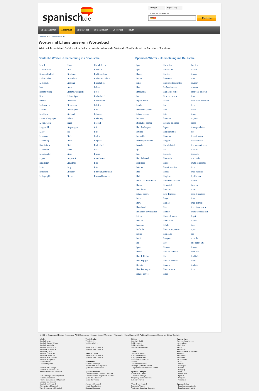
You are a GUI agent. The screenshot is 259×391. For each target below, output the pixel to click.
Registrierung (172, 7)
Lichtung (71, 83)
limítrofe (140, 229)
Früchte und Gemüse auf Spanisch (52, 380)
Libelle (43, 65)
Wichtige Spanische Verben (141, 366)
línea (193, 198)
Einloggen (153, 7)
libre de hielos (142, 256)
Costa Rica (182, 349)
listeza (139, 216)
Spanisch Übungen (138, 372)
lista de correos (143, 274)
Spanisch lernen (48, 29)
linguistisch (45, 145)
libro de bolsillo (143, 158)
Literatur (71, 171)
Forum (131, 29)
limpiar (194, 74)
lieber (96, 91)
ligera (138, 247)
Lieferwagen (45, 123)
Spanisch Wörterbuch (48, 347)
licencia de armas (171, 123)
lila (68, 131)
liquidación (196, 176)
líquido (166, 203)
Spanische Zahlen (138, 341)
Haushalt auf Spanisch (48, 384)
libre (165, 242)
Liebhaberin (45, 105)
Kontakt (61, 335)
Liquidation (99, 158)
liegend (97, 123)
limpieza (167, 176)
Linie (69, 145)
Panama (181, 368)
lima (193, 96)
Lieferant (71, 114)
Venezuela (182, 380)
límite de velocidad (199, 211)
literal (138, 238)
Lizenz (70, 176)
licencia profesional (144, 140)
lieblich (97, 105)
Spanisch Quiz (54, 370)
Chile (180, 347)
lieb (41, 87)
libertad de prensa (144, 123)
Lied (96, 109)
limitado (194, 265)
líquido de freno (170, 91)
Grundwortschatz (46, 361)
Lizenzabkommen (102, 176)
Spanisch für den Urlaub (49, 343)
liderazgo (140, 225)
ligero (193, 229)
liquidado (167, 234)
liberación (167, 158)
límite (166, 163)
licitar (138, 83)
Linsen (97, 154)
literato (166, 211)
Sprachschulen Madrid (186, 388)
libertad (194, 149)
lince (193, 167)
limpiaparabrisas (198, 127)
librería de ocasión (171, 180)
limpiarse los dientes (172, 83)
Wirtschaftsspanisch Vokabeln (51, 372)
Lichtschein (72, 78)
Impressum (69, 335)
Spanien (181, 376)
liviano (166, 247)
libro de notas (197, 136)
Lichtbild (98, 69)
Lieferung (98, 118)
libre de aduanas (170, 260)
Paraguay (181, 370)
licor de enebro (170, 96)
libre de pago (142, 260)
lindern (97, 136)
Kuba (180, 361)
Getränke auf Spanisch (48, 382)
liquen (166, 127)
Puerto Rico (182, 374)
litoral (166, 171)
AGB (77, 335)
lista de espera (142, 194)
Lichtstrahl (44, 83)
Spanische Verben (92, 380)
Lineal (70, 140)
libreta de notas (170, 216)
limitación (140, 136)
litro (192, 131)
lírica (138, 198)
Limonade (44, 136)
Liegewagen (72, 127)
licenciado (195, 158)
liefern (70, 118)
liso (192, 234)
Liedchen (44, 114)
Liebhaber (71, 100)
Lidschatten (99, 83)
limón (193, 114)
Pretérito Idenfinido (139, 364)
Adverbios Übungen (138, 376)
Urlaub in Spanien (46, 364)
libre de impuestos (171, 229)
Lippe (42, 158)
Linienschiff (45, 149)
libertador (195, 154)
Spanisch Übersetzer (47, 353)
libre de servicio (170, 251)
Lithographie (45, 176)
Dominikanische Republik (188, 351)
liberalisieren (100, 65)
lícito (193, 269)
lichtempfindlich (47, 74)
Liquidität (71, 163)
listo (193, 225)
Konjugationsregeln (138, 355)
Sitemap (93, 335)
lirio (165, 114)
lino (165, 109)
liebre (193, 123)
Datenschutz (84, 335)
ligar (138, 65)
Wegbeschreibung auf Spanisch (143, 388)
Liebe (69, 87)
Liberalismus (45, 69)
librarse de (168, 69)
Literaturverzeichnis (103, 171)
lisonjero (167, 238)
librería (139, 185)
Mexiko (181, 364)
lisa (137, 242)
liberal (70, 65)
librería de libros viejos (146, 180)
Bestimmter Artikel (138, 374)
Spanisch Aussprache (47, 359)
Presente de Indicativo (140, 359)
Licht (69, 69)
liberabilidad (169, 145)
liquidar (194, 83)
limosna (194, 87)
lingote (194, 216)
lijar (138, 69)
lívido (193, 260)
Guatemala (182, 355)
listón (193, 109)
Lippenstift (72, 158)
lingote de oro (142, 100)
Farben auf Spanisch (47, 378)
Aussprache (152, 335)
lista (165, 207)
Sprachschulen (101, 29)
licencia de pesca (198, 207)
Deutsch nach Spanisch (94, 347)
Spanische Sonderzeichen (95, 368)
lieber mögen (73, 96)
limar (193, 78)
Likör (42, 131)
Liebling (43, 109)
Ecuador (181, 353)
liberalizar (167, 65)
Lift (96, 127)
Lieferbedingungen (48, 118)
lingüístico (195, 256)
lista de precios (142, 114)
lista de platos (169, 194)
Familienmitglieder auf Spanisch (52, 376)
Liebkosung (72, 105)
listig (69, 167)
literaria (139, 265)
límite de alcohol (198, 163)
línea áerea (141, 189)
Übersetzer (118, 29)
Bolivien (181, 345)
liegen (69, 123)
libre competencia (199, 145)
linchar (194, 69)
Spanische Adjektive (47, 355)
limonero (167, 118)
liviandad (167, 185)
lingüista (194, 118)
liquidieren (44, 163)
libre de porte (169, 269)
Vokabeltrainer (91, 341)
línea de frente (197, 203)
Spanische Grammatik (48, 349)
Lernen (100, 335)
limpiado (195, 251)
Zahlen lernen (136, 343)
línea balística (197, 171)
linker (69, 149)
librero (194, 180)
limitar (139, 78)
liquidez (139, 131)
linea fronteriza (170, 167)
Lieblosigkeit (73, 109)
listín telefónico (170, 87)
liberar (139, 74)
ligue (138, 154)
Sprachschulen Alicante (187, 386)
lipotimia (167, 189)
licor (193, 105)
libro (138, 171)
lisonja (139, 105)
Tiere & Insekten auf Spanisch (51, 388)
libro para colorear (199, 91)
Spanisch (51, 335)
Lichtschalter (45, 78)
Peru (180, 372)
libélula (139, 220)
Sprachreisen (83, 29)
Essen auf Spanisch (93, 388)
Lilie (96, 131)
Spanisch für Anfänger (138, 335)
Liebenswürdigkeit (75, 91)
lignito (194, 220)
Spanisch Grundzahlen (139, 347)
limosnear (167, 78)
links (96, 149)
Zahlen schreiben (137, 345)
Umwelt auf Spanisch (139, 384)
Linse (69, 154)
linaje (165, 198)
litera (138, 203)
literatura (167, 136)
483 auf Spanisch (173, 335)
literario (166, 265)
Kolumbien (182, 359)
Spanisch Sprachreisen (185, 341)
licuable (194, 238)
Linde (69, 136)
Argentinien (182, 343)
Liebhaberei (99, 100)
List (96, 163)
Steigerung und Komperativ (141, 378)
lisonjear (194, 65)
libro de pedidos (198, 194)
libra (138, 87)
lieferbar (98, 114)
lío (164, 105)
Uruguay (181, 378)
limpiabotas (141, 91)
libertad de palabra (144, 109)
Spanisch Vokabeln (47, 345)
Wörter (126, 335)
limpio (194, 247)
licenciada (140, 163)
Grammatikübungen (93, 364)
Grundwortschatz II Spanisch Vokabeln (100, 376)
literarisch (44, 171)
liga (137, 149)
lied (137, 96)
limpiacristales (169, 131)
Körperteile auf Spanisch (49, 386)
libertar (166, 74)
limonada (140, 118)
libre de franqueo (143, 269)
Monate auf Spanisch (93, 384)
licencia (139, 145)
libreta (194, 189)
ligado (166, 225)
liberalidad (140, 207)
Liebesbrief (99, 96)
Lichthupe (71, 74)
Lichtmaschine (100, 74)
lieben (97, 87)
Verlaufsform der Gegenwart (96, 366)
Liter (96, 167)
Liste (42, 167)
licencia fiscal (197, 140)
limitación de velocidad (146, 211)
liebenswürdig (46, 91)
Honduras (181, 357)
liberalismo (168, 220)
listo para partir (197, 242)
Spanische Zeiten (46, 351)
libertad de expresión (200, 100)
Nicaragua (182, 366)
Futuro (134, 361)
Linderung (44, 140)
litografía (167, 140)
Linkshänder (45, 154)
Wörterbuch (66, 29)
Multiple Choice (92, 343)
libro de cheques (143, 127)
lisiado (166, 100)
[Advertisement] (131, 303)
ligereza (194, 185)
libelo (138, 176)
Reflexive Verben (137, 380)
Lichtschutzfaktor (102, 78)
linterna (139, 167)
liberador (167, 154)
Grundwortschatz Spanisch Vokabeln (99, 374)
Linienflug (99, 145)
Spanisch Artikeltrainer (48, 357)
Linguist (98, 140)
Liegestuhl (44, 127)
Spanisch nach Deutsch (94, 349)
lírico (165, 274)
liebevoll (43, 100)
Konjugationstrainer (138, 357)
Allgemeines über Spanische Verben (144, 368)
